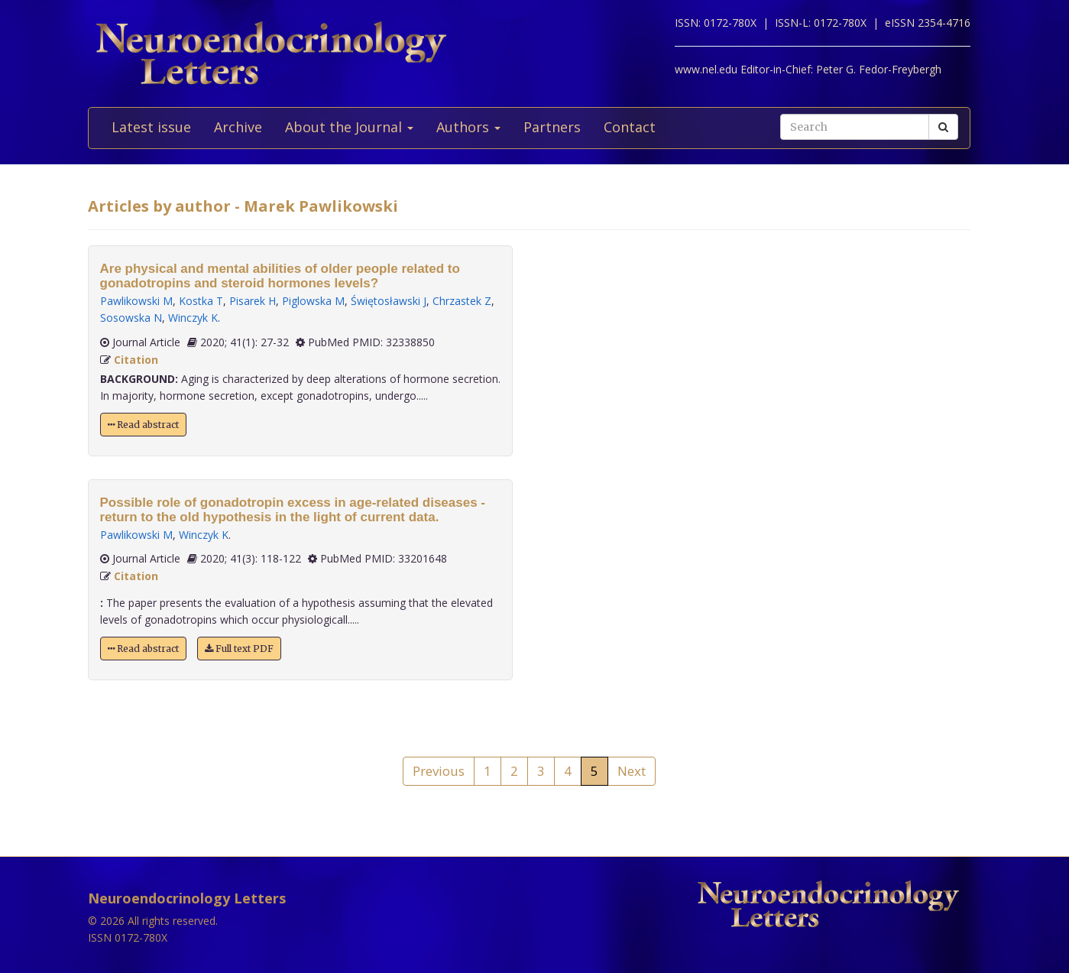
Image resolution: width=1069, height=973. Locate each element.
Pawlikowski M (136, 301)
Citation (136, 359)
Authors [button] (468, 127)
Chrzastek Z (461, 301)
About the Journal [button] (349, 127)
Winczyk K (193, 317)
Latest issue (151, 127)
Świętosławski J (388, 301)
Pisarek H (252, 301)
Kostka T (201, 301)
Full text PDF (239, 648)
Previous (439, 771)
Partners (552, 127)
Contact (630, 127)
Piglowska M (313, 301)
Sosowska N (131, 317)
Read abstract (143, 424)
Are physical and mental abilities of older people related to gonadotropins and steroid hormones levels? (280, 275)
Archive (238, 127)
